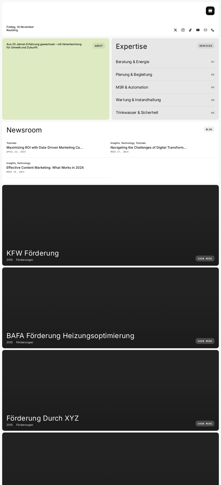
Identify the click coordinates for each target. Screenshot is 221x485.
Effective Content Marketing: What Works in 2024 (45, 167)
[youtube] (198, 30)
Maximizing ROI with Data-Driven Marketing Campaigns (49, 147)
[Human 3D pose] (208, 142)
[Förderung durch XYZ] (110, 390)
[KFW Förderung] (110, 225)
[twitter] (175, 30)
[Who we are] (99, 46)
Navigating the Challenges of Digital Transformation (150, 147)
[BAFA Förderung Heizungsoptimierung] (110, 307)
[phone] (213, 30)
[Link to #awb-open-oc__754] (210, 10)
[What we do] (206, 46)
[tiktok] (190, 30)
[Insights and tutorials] (209, 129)
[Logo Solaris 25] (21, 8)
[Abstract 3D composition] (104, 142)
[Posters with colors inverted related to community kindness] (104, 163)
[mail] (205, 30)
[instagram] (183, 30)
